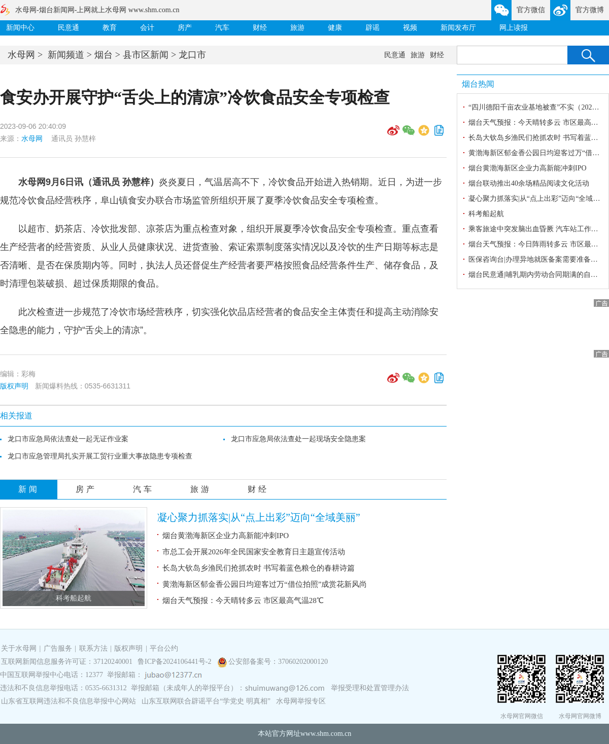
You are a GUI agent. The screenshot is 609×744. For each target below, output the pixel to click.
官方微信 (531, 10)
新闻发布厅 (458, 27)
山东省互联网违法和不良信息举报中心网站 (68, 701)
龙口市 (192, 55)
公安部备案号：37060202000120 (278, 661)
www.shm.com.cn (326, 733)
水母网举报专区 (301, 701)
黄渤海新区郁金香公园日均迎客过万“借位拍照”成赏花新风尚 (264, 584)
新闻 (29, 489)
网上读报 (513, 27)
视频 (410, 27)
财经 (260, 27)
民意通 (68, 27)
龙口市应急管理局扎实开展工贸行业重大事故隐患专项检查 (100, 456)
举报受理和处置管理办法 (370, 688)
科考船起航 (73, 598)
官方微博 (590, 10)
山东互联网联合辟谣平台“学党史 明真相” (206, 701)
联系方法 (93, 648)
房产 (185, 27)
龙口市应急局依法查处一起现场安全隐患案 (298, 439)
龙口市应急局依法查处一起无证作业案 (68, 439)
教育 (110, 27)
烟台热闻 (478, 84)
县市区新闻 (145, 55)
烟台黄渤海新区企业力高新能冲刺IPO (225, 536)
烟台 (103, 55)
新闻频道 (66, 55)
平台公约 (164, 648)
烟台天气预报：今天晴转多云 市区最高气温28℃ (243, 600)
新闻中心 (20, 27)
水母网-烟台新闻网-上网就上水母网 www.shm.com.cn (97, 10)
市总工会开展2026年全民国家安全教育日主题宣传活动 (253, 552)
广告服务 (58, 648)
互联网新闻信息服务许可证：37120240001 (66, 661)
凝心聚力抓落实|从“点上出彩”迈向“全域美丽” (258, 517)
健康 (335, 27)
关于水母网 (20, 648)
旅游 (297, 27)
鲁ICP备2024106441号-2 (175, 661)
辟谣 (372, 27)
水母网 (21, 55)
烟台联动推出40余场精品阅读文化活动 (528, 183)
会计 (147, 27)
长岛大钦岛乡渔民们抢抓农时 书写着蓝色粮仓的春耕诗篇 (258, 568)
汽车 (222, 27)
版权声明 (14, 386)
